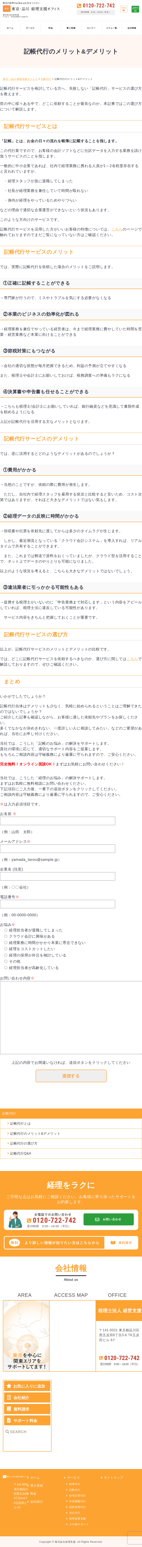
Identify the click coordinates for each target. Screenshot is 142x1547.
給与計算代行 (77, 1496)
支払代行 (74, 1513)
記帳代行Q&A (20, 1154)
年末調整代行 (77, 1502)
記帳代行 (9, 1114)
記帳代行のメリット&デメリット (35, 1134)
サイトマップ (113, 1478)
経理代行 (74, 1484)
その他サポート (79, 1525)
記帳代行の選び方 (24, 1144)
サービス (73, 1478)
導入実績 (36, 1486)
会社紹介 (36, 1502)
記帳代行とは (20, 1124)
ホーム (35, 1478)
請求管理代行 (77, 1507)
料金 (33, 1494)
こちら (117, 229)
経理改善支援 (77, 1519)
